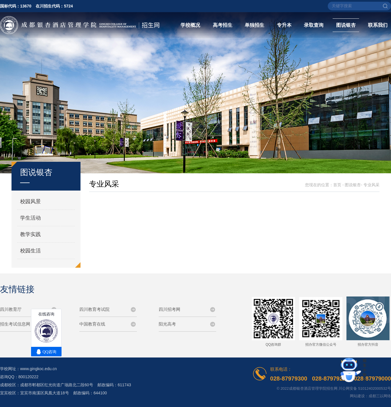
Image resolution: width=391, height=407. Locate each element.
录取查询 (313, 25)
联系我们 (378, 25)
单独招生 (254, 25)
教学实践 (30, 234)
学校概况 (190, 25)
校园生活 (30, 251)
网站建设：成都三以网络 (370, 396)
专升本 (284, 25)
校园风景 (30, 201)
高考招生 (222, 25)
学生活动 (30, 218)
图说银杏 (346, 25)
